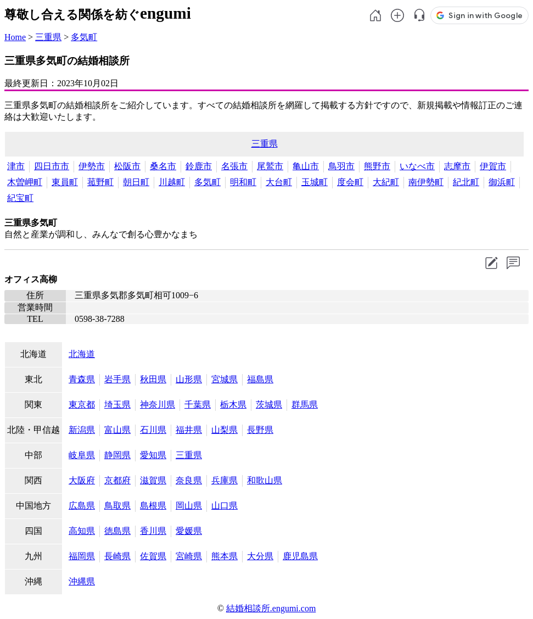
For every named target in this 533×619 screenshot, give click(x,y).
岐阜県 (82, 455)
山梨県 (224, 429)
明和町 (243, 182)
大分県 (260, 556)
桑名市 (163, 166)
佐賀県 (153, 556)
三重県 (48, 37)
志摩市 (457, 166)
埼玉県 (117, 404)
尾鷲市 (270, 166)
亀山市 (306, 166)
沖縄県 (82, 581)
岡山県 (189, 505)
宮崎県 (189, 556)
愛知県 (153, 455)
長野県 (260, 429)
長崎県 (117, 556)
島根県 (153, 505)
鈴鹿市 (199, 166)
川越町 (172, 182)
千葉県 (197, 404)
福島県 (260, 379)
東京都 (82, 404)
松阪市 (127, 166)
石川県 (153, 429)
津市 (16, 166)
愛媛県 (189, 531)
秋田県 (153, 379)
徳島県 (117, 531)
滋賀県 (153, 480)
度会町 (350, 182)
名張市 (234, 166)
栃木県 (233, 404)
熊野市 (377, 166)
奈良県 (189, 480)
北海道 (82, 354)
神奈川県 (157, 404)
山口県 (224, 505)
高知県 (82, 531)
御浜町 (502, 182)
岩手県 (117, 379)
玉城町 (314, 182)
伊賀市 (493, 166)
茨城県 (269, 404)
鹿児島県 (300, 556)
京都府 (117, 480)
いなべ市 (417, 166)
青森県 (82, 379)
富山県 (117, 429)
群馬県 (304, 404)
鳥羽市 (341, 166)
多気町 (84, 37)
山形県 (189, 379)
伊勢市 (91, 166)
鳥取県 (117, 505)
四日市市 (51, 166)
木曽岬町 (24, 182)
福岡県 (82, 556)
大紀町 (386, 182)
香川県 (153, 531)
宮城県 (224, 379)
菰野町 (100, 182)
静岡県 (117, 455)
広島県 (82, 505)
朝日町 (136, 182)
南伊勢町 (426, 182)
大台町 (279, 182)
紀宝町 (20, 198)
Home (15, 37)
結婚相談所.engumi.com (271, 608)
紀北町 (466, 182)
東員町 (65, 182)
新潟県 (82, 429)
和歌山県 (264, 480)
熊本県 (224, 556)
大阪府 (82, 480)
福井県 (189, 429)
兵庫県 (224, 480)
